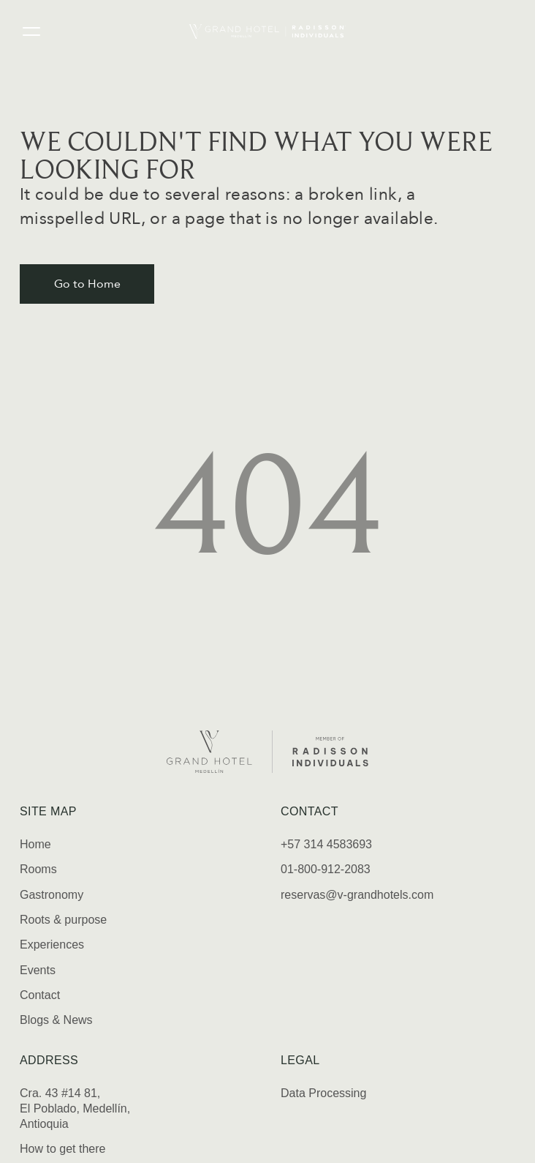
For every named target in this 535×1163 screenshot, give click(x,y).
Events (38, 970)
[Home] (267, 31)
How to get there (62, 1149)
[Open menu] (31, 31)
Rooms (38, 869)
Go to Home (87, 284)
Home (35, 844)
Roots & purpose (63, 919)
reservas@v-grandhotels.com (357, 895)
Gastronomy (51, 895)
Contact (40, 995)
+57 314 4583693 (326, 844)
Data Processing (323, 1093)
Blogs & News (56, 1020)
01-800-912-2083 (326, 869)
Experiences (52, 944)
